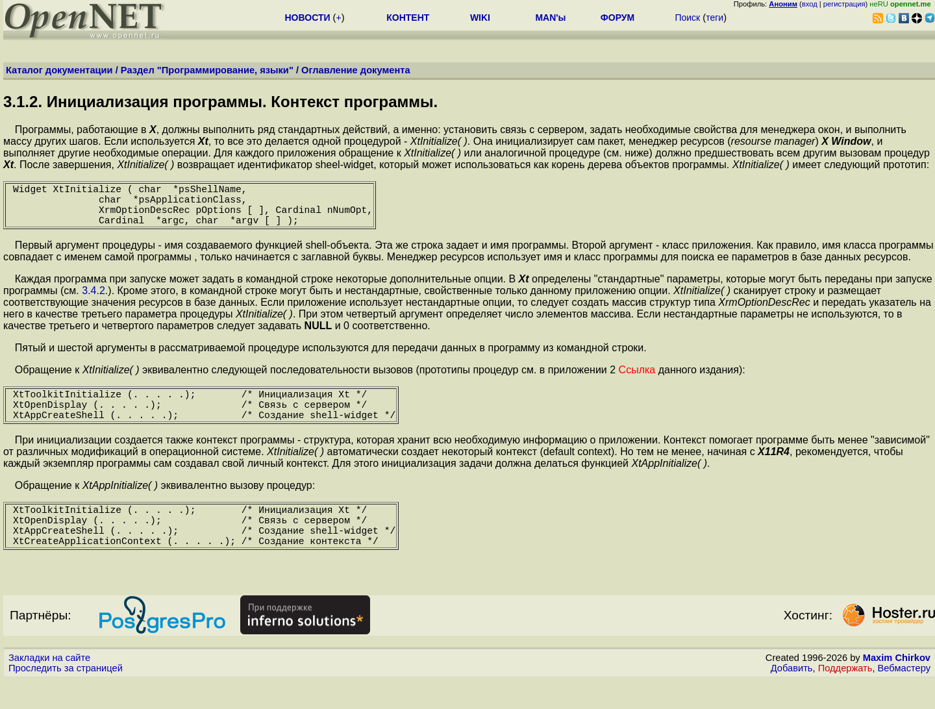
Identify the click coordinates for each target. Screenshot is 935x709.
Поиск (687, 17)
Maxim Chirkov (896, 686)
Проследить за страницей (65, 696)
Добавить (792, 696)
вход (809, 4)
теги (714, 17)
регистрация (844, 4)
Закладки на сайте (49, 686)
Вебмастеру (904, 696)
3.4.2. (95, 300)
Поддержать (845, 696)
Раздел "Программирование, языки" (207, 70)
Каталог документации (59, 70)
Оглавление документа (355, 70)
